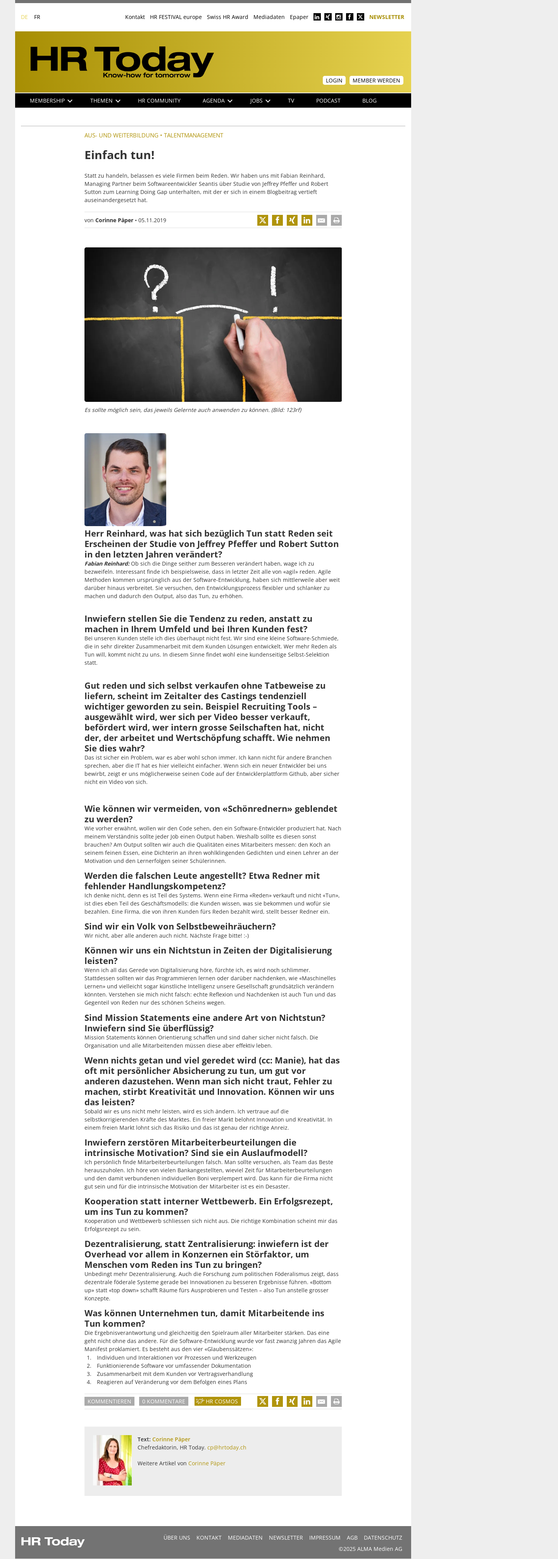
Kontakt (135, 17)
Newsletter (386, 16)
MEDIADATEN (245, 1537)
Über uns (177, 1537)
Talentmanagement (193, 135)
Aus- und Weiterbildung (121, 135)
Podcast (328, 100)
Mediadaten (269, 17)
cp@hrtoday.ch (226, 1447)
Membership (51, 100)
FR (37, 17)
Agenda (217, 100)
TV (291, 100)
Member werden (376, 80)
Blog (369, 100)
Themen (105, 100)
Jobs (260, 100)
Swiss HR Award (227, 17)
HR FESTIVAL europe (176, 17)
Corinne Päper (114, 220)
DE (24, 17)
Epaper (299, 17)
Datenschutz (383, 1537)
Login (334, 80)
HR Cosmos (222, 1401)
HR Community (159, 100)
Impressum (325, 1537)
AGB (352, 1537)
